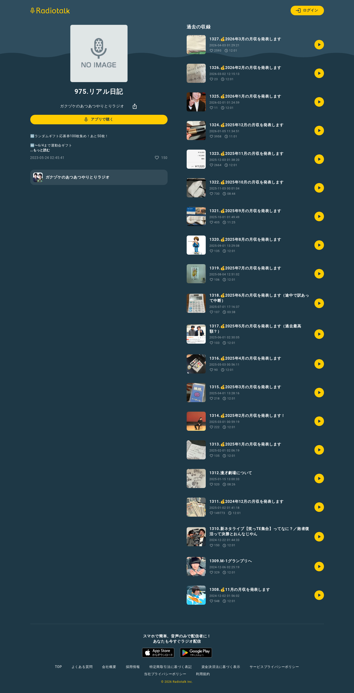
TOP (58, 667)
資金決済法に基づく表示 (220, 667)
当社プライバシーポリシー (165, 674)
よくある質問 (82, 667)
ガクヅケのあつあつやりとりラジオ (92, 106)
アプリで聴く (98, 119)
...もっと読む (40, 150)
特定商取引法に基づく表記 (170, 667)
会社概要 (109, 667)
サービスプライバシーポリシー (274, 667)
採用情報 (133, 667)
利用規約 (203, 674)
